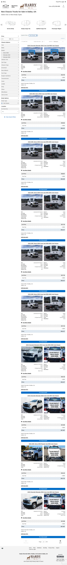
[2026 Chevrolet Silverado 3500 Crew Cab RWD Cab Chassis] (43, 45)
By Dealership (4, 108)
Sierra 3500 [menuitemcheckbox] (6, 52)
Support (57, 547)
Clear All (63, 38)
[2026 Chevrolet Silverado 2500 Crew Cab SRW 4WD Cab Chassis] (43, 345)
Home (30, 547)
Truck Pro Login (32, 549)
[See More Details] (26, 71)
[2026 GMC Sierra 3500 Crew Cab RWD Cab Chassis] (43, 94)
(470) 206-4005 (56, 6)
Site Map (45, 547)
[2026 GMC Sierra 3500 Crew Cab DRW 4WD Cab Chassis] (43, 142)
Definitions (39, 547)
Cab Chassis (32, 35)
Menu (3, 1)
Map (63, 6)
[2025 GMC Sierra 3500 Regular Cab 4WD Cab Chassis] (43, 444)
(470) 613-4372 (24, 135)
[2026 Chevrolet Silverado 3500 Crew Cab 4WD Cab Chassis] (43, 396)
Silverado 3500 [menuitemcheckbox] (6, 57)
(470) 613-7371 (24, 87)
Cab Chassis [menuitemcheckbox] (6, 103)
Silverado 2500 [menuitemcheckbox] (6, 55)
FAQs (34, 547)
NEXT (60, 541)
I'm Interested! (43, 90)
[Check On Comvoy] (2, 548)
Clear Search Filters (10, 117)
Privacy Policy (51, 547)
